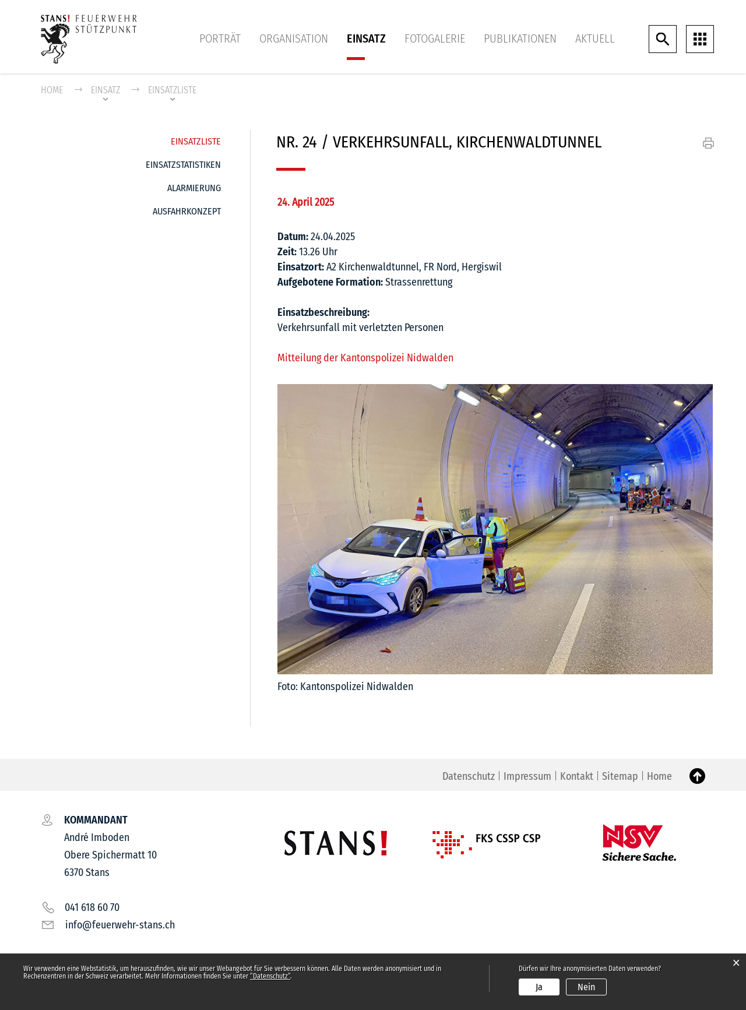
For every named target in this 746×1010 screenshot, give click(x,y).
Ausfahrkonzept (187, 211)
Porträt (220, 38)
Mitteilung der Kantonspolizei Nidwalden (371, 357)
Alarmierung (194, 187)
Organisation (293, 38)
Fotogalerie (434, 38)
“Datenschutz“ (270, 976)
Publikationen (520, 38)
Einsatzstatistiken (183, 164)
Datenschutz (468, 776)
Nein (586, 987)
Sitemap (620, 776)
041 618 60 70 (92, 908)
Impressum (527, 776)
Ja (539, 987)
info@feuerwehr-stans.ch (120, 925)
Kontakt (576, 776)
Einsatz (366, 38)
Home (52, 90)
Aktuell (595, 38)
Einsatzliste (196, 138)
